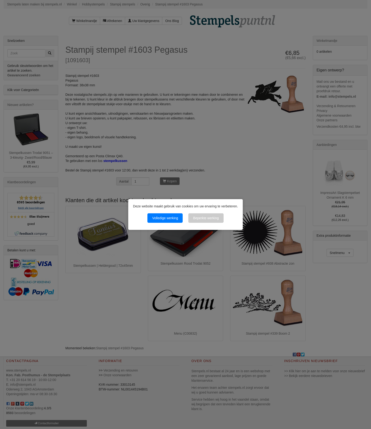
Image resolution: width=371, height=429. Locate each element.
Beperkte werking (206, 218)
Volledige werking (165, 218)
